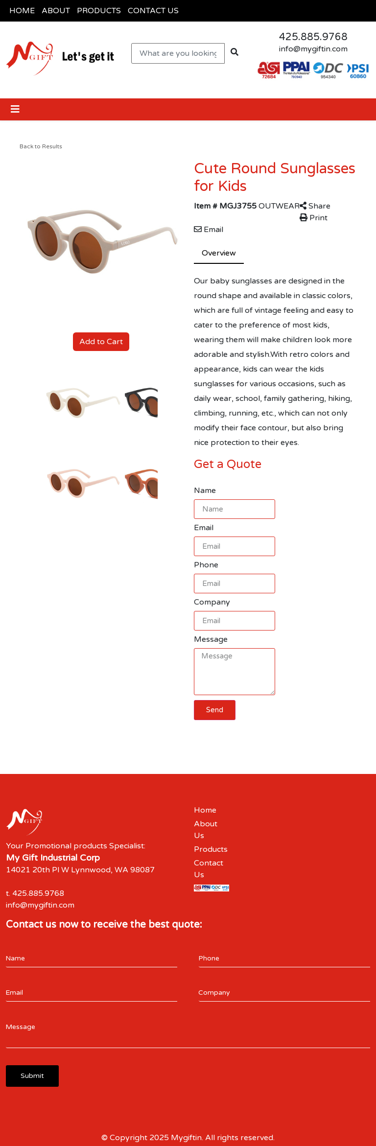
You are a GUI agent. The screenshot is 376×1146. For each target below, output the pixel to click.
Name (205, 490)
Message (211, 639)
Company (212, 602)
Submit (32, 1076)
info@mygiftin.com (313, 49)
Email (208, 229)
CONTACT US (153, 11)
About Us (205, 830)
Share (315, 206)
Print (314, 218)
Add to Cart (101, 342)
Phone (206, 565)
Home (205, 810)
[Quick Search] (178, 53)
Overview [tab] (219, 253)
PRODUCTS (99, 11)
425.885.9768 (313, 37)
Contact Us (208, 869)
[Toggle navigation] (15, 109)
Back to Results (41, 146)
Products (211, 849)
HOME (22, 11)
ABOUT (56, 11)
